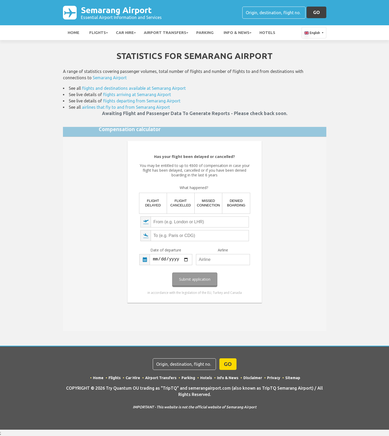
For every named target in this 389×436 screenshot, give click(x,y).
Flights (97, 32)
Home (73, 32)
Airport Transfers (165, 32)
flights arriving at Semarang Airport (137, 94)
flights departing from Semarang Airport (141, 100)
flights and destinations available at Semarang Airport (134, 88)
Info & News (236, 32)
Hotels (267, 32)
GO (316, 12)
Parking (205, 32)
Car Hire (125, 32)
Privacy (273, 378)
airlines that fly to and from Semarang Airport (126, 107)
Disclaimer (252, 378)
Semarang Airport (121, 12)
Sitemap (292, 378)
